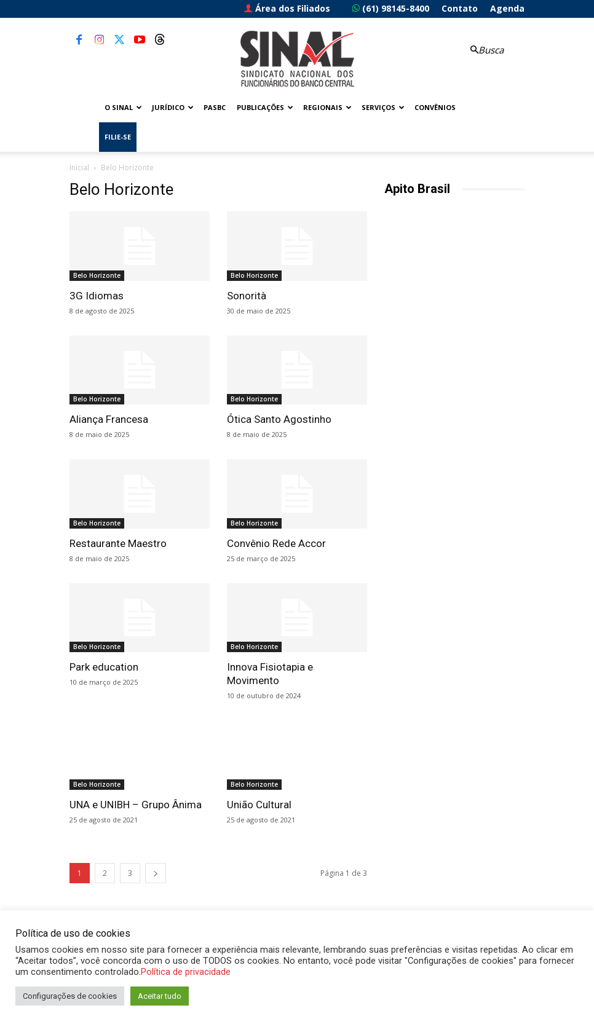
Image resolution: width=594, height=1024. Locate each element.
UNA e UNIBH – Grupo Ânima (135, 804)
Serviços (383, 107)
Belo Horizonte (97, 275)
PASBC (215, 107)
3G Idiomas (96, 295)
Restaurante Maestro (118, 543)
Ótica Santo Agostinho (279, 419)
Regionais (327, 107)
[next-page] (155, 873)
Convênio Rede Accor (276, 543)
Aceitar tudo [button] (159, 996)
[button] (485, 50)
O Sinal (123, 107)
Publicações (265, 107)
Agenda (507, 8)
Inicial (79, 167)
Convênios (435, 107)
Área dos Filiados (287, 8)
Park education (103, 667)
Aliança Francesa (108, 419)
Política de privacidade (186, 971)
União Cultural (259, 804)
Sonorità (246, 295)
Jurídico (173, 107)
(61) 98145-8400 (390, 8)
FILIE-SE (118, 136)
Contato (460, 8)
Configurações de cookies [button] (70, 996)
